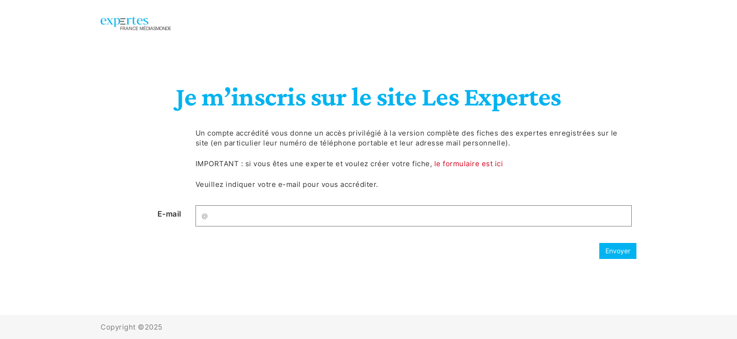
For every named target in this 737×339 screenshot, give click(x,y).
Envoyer (617, 251)
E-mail (169, 213)
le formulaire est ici (468, 163)
